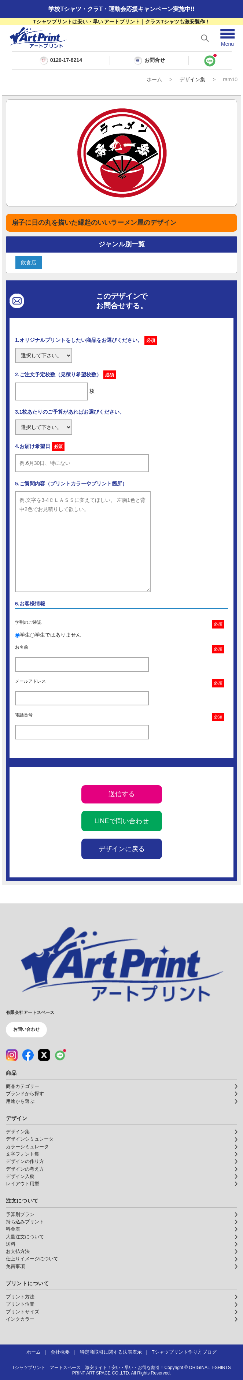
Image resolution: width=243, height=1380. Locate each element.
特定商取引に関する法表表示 (111, 1352)
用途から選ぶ (20, 1101)
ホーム (154, 79)
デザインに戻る (122, 849)
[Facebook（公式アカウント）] (28, 1055)
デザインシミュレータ (30, 1139)
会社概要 (60, 1352)
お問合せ (149, 60)
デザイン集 (192, 79)
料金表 (13, 1229)
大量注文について (25, 1236)
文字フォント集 (22, 1154)
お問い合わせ (26, 1029)
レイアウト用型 (22, 1183)
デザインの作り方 (25, 1161)
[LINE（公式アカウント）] (60, 1055)
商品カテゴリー (22, 1086)
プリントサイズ (22, 1311)
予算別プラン (20, 1214)
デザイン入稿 (20, 1176)
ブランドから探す (25, 1093)
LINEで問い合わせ (121, 821)
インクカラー (20, 1319)
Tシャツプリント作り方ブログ (184, 1352)
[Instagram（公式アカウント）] (12, 1055)
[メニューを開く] (227, 38)
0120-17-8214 (66, 60)
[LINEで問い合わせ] (210, 60)
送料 (10, 1244)
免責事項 (15, 1266)
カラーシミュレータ (27, 1146)
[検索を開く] (205, 38)
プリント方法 (20, 1296)
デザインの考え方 (25, 1169)
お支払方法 (18, 1251)
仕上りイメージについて (32, 1258)
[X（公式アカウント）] (44, 1055)
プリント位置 (20, 1304)
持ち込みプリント (25, 1221)
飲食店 (28, 262)
